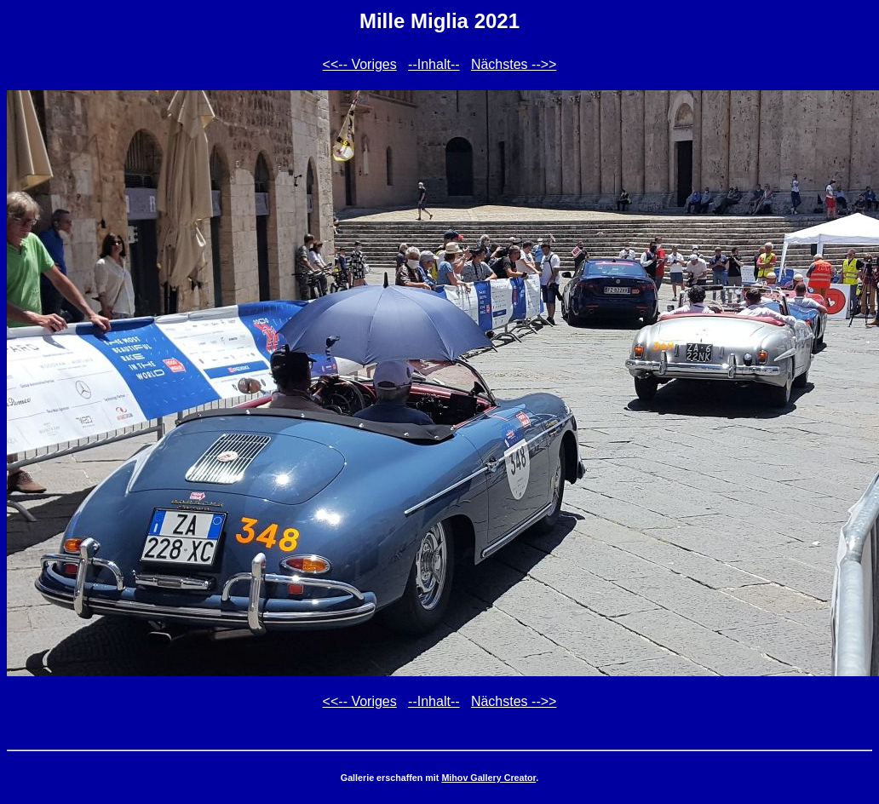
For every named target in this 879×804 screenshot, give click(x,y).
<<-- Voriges (360, 64)
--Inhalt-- (433, 64)
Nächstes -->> (513, 64)
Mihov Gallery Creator (488, 777)
